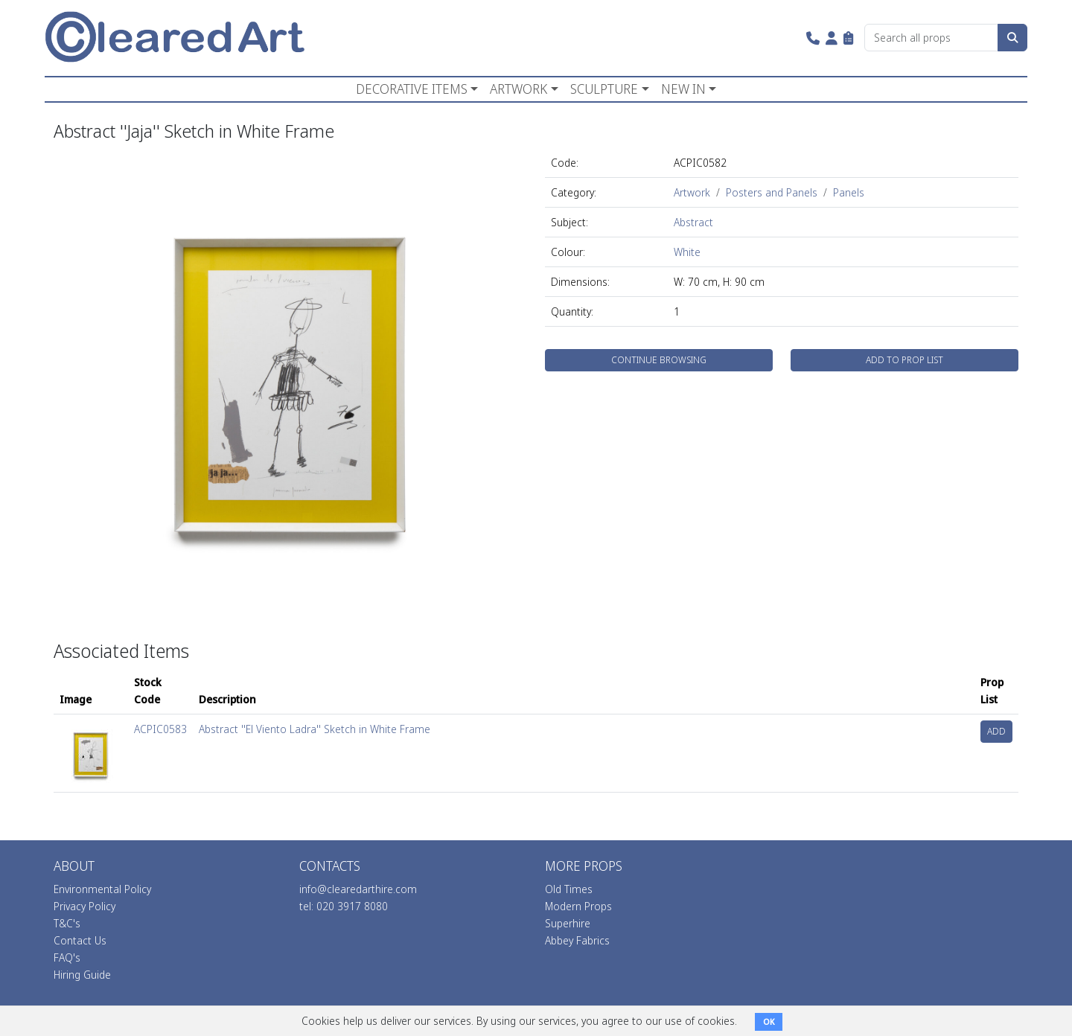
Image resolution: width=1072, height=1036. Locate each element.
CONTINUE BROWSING (658, 360)
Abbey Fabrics (577, 940)
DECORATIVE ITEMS (412, 88)
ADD (996, 731)
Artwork (692, 192)
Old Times (569, 889)
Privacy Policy (84, 906)
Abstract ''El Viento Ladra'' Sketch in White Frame (314, 729)
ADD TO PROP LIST (904, 360)
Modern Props (578, 906)
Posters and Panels (771, 192)
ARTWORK (518, 88)
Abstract (693, 222)
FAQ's (67, 957)
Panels (848, 192)
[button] (813, 38)
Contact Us (80, 940)
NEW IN (683, 88)
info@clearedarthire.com (358, 889)
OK (768, 1021)
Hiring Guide (82, 975)
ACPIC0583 (160, 729)
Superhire (567, 923)
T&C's (67, 923)
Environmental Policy (102, 889)
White (687, 252)
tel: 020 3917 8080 (343, 906)
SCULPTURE (604, 88)
